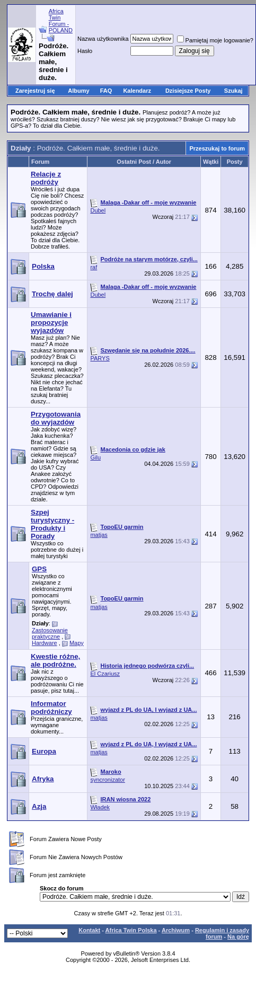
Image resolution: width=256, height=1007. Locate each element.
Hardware (44, 643)
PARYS (99, 358)
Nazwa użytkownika (103, 39)
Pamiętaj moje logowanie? (215, 40)
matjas (98, 535)
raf (93, 267)
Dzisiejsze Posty (188, 90)
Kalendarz (137, 90)
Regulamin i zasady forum (222, 933)
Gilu (95, 457)
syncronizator (107, 779)
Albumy (78, 90)
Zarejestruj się (35, 90)
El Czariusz (105, 673)
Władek (100, 807)
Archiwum (176, 930)
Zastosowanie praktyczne (50, 633)
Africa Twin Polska (131, 930)
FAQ (106, 90)
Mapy (76, 643)
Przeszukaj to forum (217, 148)
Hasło (84, 51)
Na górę (238, 936)
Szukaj (233, 90)
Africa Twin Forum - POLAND (61, 20)
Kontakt (89, 930)
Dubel (97, 210)
